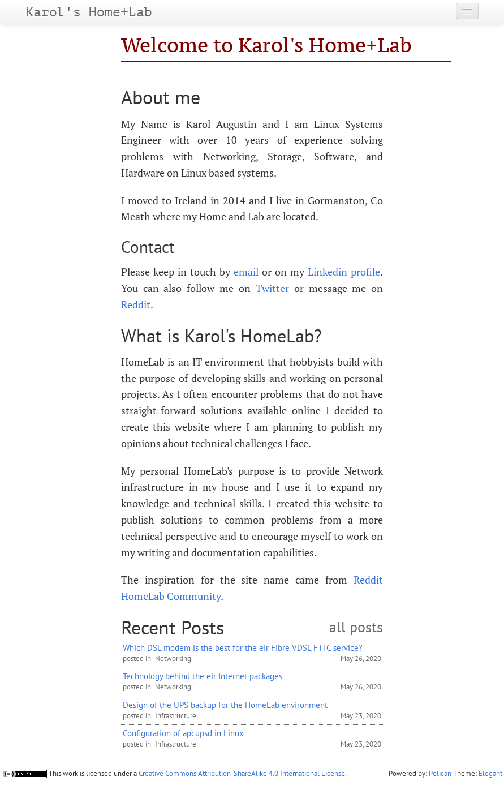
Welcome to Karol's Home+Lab (266, 45)
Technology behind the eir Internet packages (202, 675)
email (246, 271)
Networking (173, 658)
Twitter (272, 288)
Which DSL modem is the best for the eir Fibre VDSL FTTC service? (243, 647)
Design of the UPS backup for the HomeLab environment (225, 704)
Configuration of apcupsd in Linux (183, 733)
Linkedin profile (344, 271)
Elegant (490, 773)
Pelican (440, 773)
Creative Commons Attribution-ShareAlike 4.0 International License (242, 773)
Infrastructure (175, 715)
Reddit (135, 304)
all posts (356, 627)
